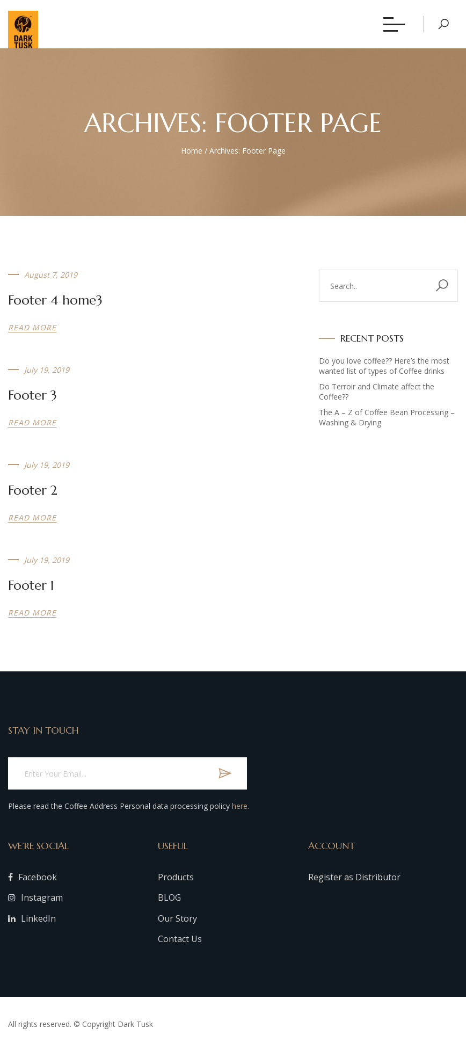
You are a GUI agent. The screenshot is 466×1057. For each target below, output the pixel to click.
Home (191, 155)
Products (176, 882)
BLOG (169, 903)
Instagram (35, 903)
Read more (32, 333)
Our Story (177, 923)
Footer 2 (32, 496)
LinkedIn (32, 923)
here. (240, 811)
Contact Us (180, 944)
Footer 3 (32, 401)
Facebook (32, 882)
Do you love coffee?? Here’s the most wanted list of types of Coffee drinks (384, 371)
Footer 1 (31, 591)
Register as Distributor (354, 882)
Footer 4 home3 (55, 306)
